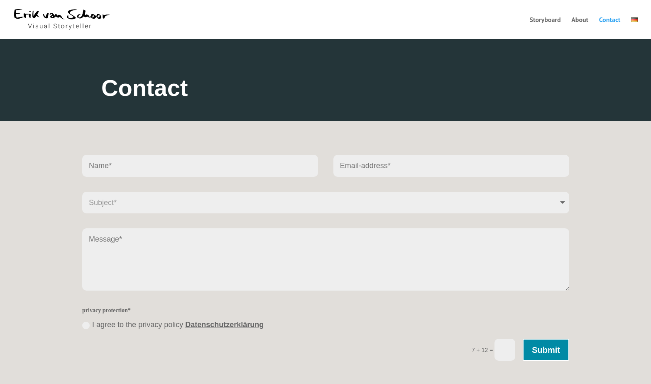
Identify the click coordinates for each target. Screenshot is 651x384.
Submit (546, 350)
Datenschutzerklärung (224, 324)
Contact (610, 20)
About (579, 20)
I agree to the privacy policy (173, 324)
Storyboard (544, 20)
